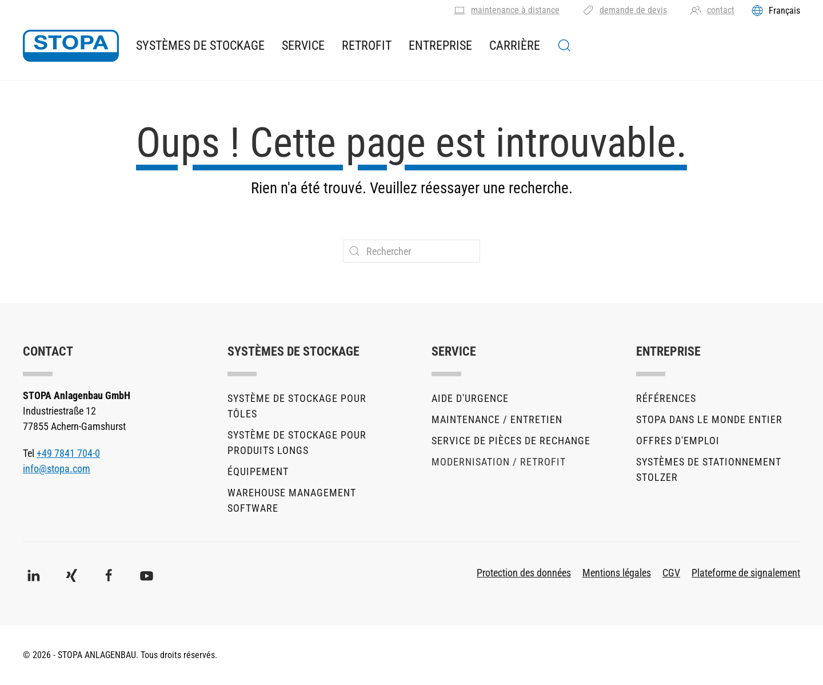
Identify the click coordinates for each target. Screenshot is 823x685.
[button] (564, 46)
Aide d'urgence (470, 398)
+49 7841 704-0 (68, 453)
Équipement (258, 471)
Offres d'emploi (678, 441)
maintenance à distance (507, 10)
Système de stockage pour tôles (296, 406)
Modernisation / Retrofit (499, 462)
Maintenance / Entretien (497, 419)
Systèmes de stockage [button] (200, 45)
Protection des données (524, 573)
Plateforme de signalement (746, 573)
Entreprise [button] (440, 45)
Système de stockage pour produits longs (296, 442)
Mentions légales (616, 573)
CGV (671, 573)
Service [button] (303, 45)
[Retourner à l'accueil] (71, 46)
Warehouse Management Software (291, 500)
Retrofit (366, 45)
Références (666, 398)
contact (712, 10)
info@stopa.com (56, 469)
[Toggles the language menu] (776, 10)
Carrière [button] (514, 45)
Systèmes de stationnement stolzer (708, 469)
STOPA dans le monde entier (709, 419)
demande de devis (624, 10)
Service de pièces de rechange (511, 441)
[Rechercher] (411, 251)
